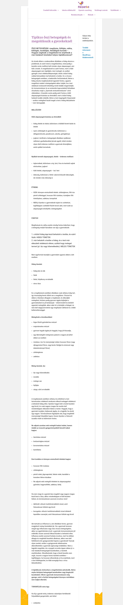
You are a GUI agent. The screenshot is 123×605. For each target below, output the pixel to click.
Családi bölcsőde (50, 10)
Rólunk (90, 15)
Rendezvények (76, 15)
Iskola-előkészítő (68, 10)
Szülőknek (115, 10)
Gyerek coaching (85, 10)
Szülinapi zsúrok (101, 10)
